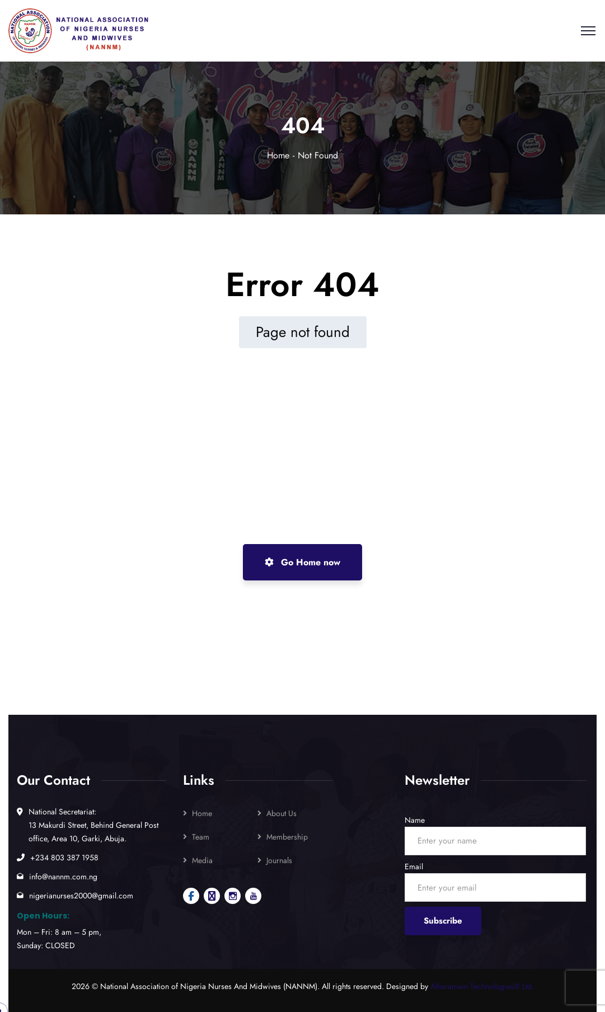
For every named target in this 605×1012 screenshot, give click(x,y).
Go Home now (302, 562)
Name (415, 820)
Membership (287, 836)
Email (414, 866)
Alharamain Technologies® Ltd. (482, 986)
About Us (281, 813)
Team (200, 836)
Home (278, 155)
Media (202, 860)
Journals (279, 860)
